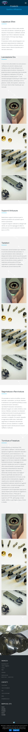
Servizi (3, 713)
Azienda (3, 709)
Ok (10, 730)
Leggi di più (16, 730)
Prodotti (3, 711)
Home (2, 707)
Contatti (3, 714)
